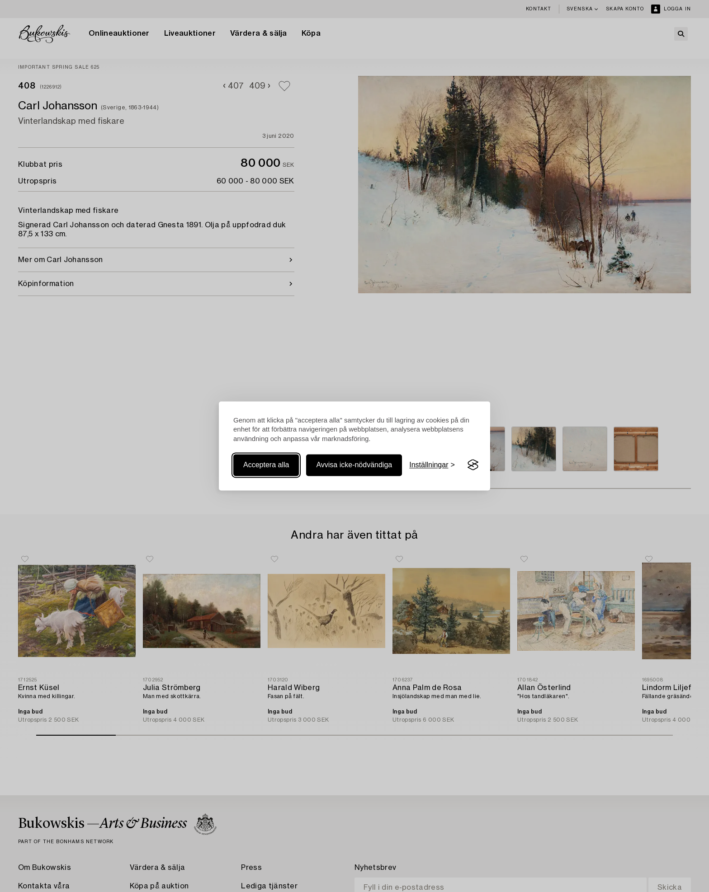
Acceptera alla (266, 465)
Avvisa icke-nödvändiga (354, 465)
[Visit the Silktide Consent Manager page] (473, 465)
